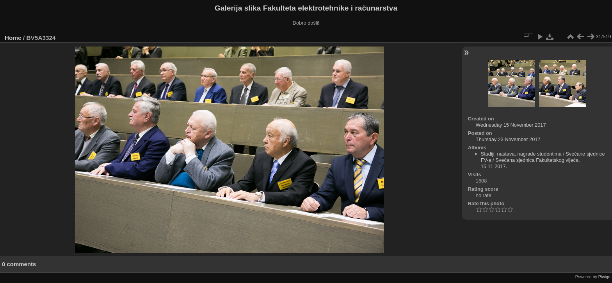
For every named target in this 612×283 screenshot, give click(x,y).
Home (13, 37)
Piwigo (604, 276)
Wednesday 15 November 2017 (511, 125)
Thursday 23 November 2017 (508, 139)
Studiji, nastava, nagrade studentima (521, 154)
